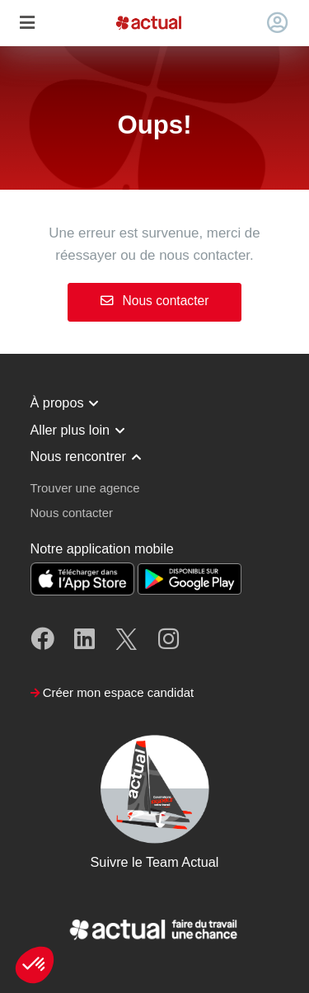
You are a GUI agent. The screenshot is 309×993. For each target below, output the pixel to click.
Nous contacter (155, 301)
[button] (34, 965)
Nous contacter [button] (71, 513)
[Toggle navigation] (27, 23)
